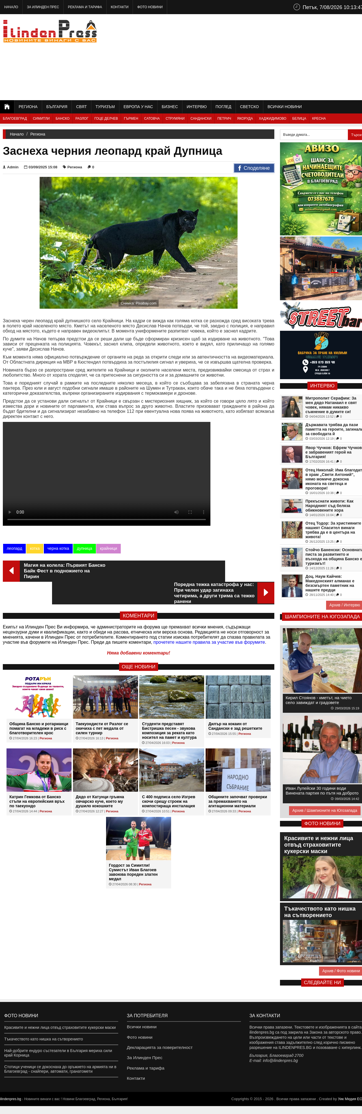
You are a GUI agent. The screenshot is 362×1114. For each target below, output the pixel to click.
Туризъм (105, 106)
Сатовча (152, 119)
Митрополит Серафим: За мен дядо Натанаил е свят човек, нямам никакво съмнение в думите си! (331, 405)
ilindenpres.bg (10, 1107)
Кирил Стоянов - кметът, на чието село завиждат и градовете (319, 700)
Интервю (197, 106)
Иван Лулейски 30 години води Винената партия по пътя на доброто (322, 790)
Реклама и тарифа (85, 7)
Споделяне (254, 168)
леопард (14, 548)
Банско (63, 119)
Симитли (41, 119)
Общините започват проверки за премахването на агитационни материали (237, 780)
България (56, 106)
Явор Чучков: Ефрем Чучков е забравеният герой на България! (333, 452)
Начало (11, 7)
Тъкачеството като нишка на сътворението (43, 1039)
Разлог (82, 119)
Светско (249, 106)
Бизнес (170, 106)
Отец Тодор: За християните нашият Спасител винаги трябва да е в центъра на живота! (333, 530)
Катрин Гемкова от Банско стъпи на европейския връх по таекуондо (36, 780)
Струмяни (175, 119)
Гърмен (131, 119)
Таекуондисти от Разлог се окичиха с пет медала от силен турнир (102, 707)
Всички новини (285, 106)
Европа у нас (138, 106)
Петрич (224, 119)
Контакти (120, 7)
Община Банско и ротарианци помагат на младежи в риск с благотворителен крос (38, 707)
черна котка (58, 548)
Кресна (319, 119)
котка (34, 548)
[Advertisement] (263, 56)
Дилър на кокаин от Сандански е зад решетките (235, 704)
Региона (28, 106)
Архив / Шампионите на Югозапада (324, 810)
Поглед (223, 106)
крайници (108, 548)
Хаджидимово (272, 119)
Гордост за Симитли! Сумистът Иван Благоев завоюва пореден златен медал (133, 851)
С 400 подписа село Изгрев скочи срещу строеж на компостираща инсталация (168, 780)
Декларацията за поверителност (157, 1050)
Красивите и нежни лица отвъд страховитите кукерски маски (60, 1027)
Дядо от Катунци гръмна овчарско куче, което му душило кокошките (100, 780)
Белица (299, 119)
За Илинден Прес (43, 7)
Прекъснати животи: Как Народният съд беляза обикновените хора (329, 505)
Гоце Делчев (106, 119)
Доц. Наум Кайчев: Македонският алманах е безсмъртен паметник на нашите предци (329, 583)
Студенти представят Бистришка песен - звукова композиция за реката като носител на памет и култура (169, 709)
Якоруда (245, 119)
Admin (10, 167)
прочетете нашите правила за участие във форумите (209, 621)
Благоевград (15, 119)
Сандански (201, 119)
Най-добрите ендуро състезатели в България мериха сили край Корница (58, 1052)
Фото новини (150, 7)
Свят (81, 106)
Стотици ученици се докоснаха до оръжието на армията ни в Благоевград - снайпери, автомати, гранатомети (60, 1069)
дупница (84, 548)
